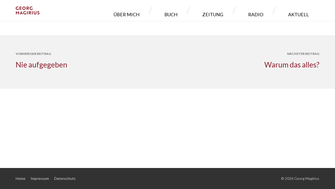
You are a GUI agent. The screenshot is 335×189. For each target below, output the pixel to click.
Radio (271, 10)
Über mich (179, 10)
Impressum (40, 178)
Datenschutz (64, 178)
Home (20, 178)
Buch (211, 10)
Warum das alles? (291, 64)
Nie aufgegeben (41, 64)
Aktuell (302, 10)
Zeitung (241, 10)
